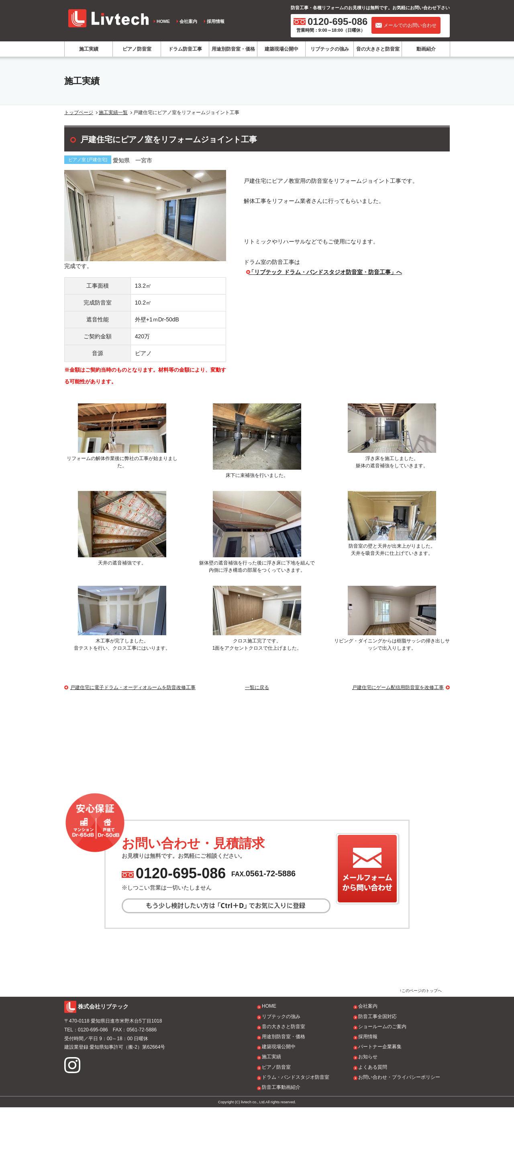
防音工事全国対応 (377, 1083)
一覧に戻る (257, 687)
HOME (163, 21)
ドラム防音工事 (185, 49)
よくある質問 (372, 1133)
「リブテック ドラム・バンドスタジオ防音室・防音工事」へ (325, 272)
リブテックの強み (329, 49)
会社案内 (188, 21)
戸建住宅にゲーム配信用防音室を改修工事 (398, 687)
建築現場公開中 (281, 49)
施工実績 (88, 49)
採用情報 (215, 21)
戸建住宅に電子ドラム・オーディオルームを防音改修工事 (133, 687)
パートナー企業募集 (380, 1113)
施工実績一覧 (113, 112)
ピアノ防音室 (136, 49)
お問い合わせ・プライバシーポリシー (399, 1144)
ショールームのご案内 (382, 1093)
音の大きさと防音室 (378, 49)
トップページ (78, 112)
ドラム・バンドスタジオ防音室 (295, 1144)
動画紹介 (426, 49)
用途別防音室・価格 (233, 49)
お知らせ (367, 1123)
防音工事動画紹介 (281, 1154)
